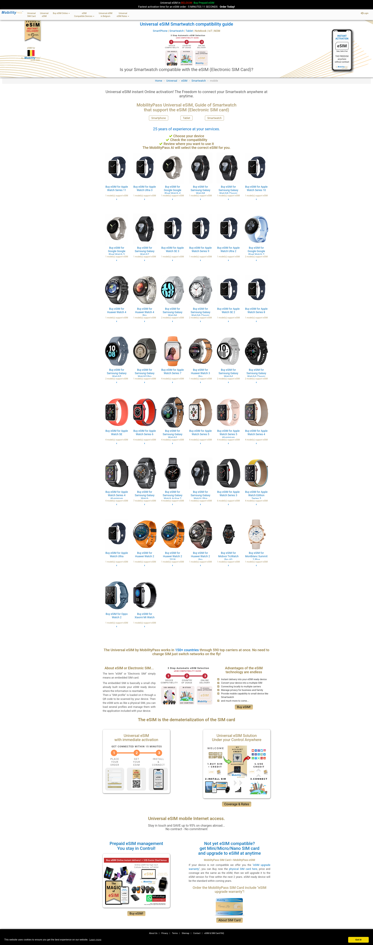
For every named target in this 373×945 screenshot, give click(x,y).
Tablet (190, 30)
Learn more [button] (95, 939)
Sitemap (185, 933)
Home (158, 80)
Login (364, 13)
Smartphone (158, 118)
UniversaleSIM (44, 14)
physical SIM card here (243, 868)
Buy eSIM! (244, 707)
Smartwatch (176, 30)
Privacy (164, 933)
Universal (171, 80)
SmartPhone (160, 30)
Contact (196, 933)
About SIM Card (229, 920)
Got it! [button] (358, 940)
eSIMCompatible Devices (84, 14)
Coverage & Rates (236, 804)
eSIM (184, 80)
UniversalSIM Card (31, 14)
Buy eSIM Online (61, 13)
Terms (175, 933)
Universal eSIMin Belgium (105, 14)
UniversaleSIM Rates (123, 14)
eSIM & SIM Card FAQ (214, 933)
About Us (153, 933)
